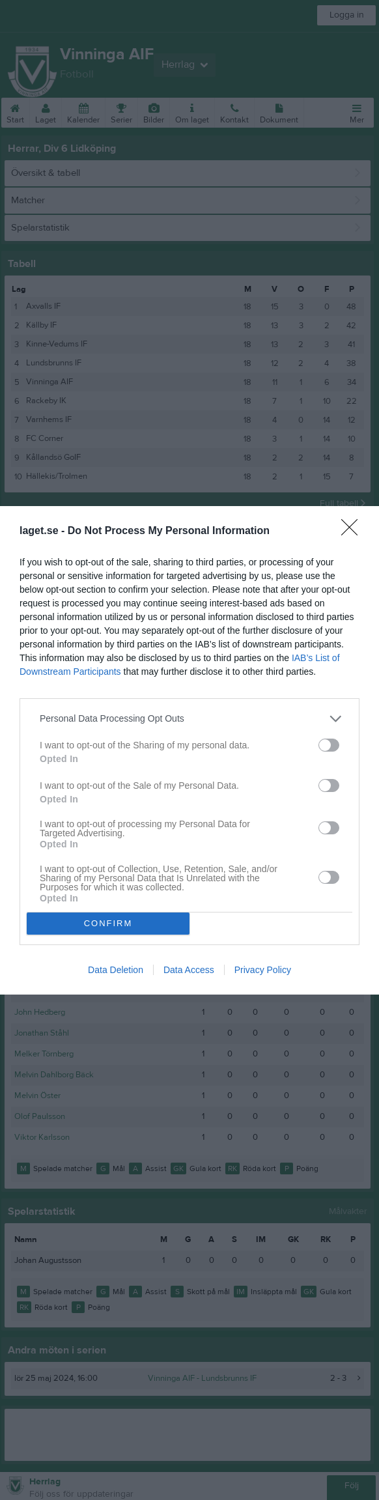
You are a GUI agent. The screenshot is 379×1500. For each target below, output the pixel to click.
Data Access (188, 970)
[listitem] (189, 719)
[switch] (328, 745)
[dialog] (189, 750)
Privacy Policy (262, 970)
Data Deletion (115, 970)
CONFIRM (108, 923)
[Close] (353, 531)
